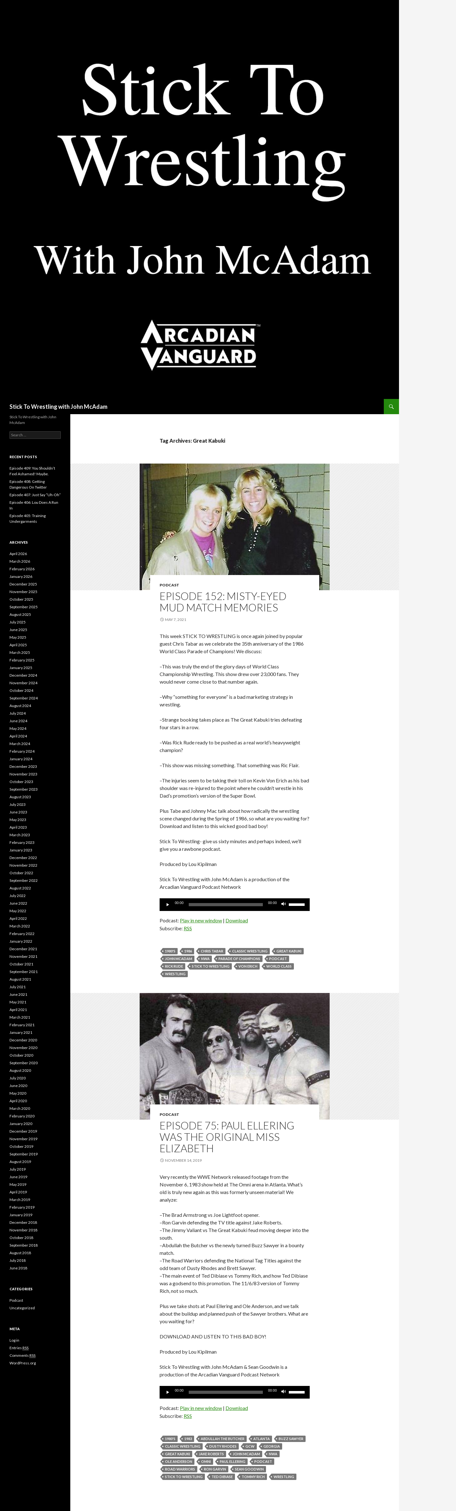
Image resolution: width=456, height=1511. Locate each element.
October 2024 (21, 690)
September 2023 (24, 789)
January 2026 (21, 576)
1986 (188, 951)
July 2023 (18, 804)
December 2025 (23, 584)
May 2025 (18, 637)
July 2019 (18, 1169)
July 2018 (18, 1260)
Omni (206, 1461)
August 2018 (20, 1252)
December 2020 (23, 1040)
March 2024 (20, 743)
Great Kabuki (288, 951)
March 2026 (20, 561)
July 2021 (18, 986)
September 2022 (24, 880)
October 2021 (21, 964)
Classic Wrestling (250, 951)
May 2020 (18, 1093)
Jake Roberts (211, 1454)
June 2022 (18, 903)
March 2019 (20, 1199)
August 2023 (20, 796)
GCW (250, 1446)
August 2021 (20, 979)
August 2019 (20, 1161)
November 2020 (23, 1047)
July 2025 (18, 622)
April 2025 (18, 644)
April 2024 (18, 736)
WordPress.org (23, 1363)
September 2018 (24, 1245)
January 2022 (21, 941)
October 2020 (21, 1055)
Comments (22, 1355)
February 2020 (22, 1116)
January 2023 (21, 850)
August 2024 (20, 705)
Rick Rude (174, 966)
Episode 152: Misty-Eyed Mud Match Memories (223, 602)
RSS (188, 928)
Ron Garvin (215, 1469)
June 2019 (18, 1176)
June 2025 (18, 629)
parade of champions (239, 959)
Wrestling (175, 974)
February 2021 (22, 1024)
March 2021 (20, 1017)
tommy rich (253, 1477)
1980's (170, 951)
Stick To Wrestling (211, 966)
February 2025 (22, 660)
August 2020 (20, 1070)
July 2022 (18, 895)
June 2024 (18, 720)
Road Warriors (180, 1469)
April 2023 (18, 827)
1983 (188, 1439)
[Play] (168, 904)
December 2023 (23, 766)
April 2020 (18, 1100)
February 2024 (22, 751)
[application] (235, 904)
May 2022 (18, 910)
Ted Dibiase (222, 1477)
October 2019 (21, 1146)
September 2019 (24, 1154)
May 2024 (18, 728)
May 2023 (18, 819)
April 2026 (18, 553)
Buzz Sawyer (291, 1439)
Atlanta (261, 1439)
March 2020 (20, 1108)
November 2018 (23, 1230)
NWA (205, 959)
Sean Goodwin (249, 1469)
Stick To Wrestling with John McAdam (58, 406)
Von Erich (247, 966)
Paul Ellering (232, 1461)
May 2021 (18, 1002)
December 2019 (23, 1131)
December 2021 (23, 948)
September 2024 (24, 698)
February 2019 (22, 1207)
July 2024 (18, 713)
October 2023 (21, 781)
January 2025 (21, 667)
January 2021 (21, 1032)
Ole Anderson (178, 1461)
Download (236, 920)
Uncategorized (22, 1308)
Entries (19, 1347)
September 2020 (24, 1062)
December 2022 (23, 857)
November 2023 (23, 774)
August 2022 (20, 888)
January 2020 (21, 1123)
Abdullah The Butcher (222, 1439)
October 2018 (21, 1237)
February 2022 (22, 933)
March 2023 (20, 834)
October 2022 (21, 872)
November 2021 (23, 956)
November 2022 (23, 865)
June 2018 (18, 1268)
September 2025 (24, 606)
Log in (14, 1340)
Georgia (271, 1446)
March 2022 (20, 926)
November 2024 (23, 682)
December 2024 (23, 675)
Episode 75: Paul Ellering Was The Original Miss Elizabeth (227, 1136)
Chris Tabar (212, 951)
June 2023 (18, 812)
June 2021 (18, 994)
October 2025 (21, 599)
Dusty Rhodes (223, 1446)
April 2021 (18, 1009)
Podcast (169, 585)
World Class (279, 966)
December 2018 (23, 1222)
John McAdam (178, 959)
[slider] (226, 904)
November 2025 (23, 591)
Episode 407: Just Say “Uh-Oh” (35, 494)
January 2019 (21, 1214)
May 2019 (18, 1184)
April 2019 (18, 1192)
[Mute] (284, 904)
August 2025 (20, 614)
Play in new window (201, 920)
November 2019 (23, 1138)
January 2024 (21, 758)
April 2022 (18, 918)
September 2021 (24, 971)
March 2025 (20, 652)
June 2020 (18, 1085)
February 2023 (22, 842)
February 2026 (22, 568)
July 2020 (18, 1078)
